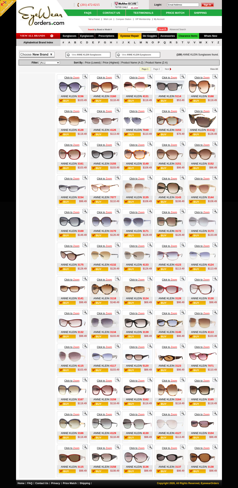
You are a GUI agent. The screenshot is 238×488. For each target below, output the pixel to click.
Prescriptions (106, 36)
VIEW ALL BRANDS (32, 35)
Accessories (167, 36)
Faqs (87, 12)
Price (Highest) (111, 62)
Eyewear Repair (130, 36)
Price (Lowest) (93, 62)
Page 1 (145, 69)
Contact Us (41, 483)
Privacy (55, 483)
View (86, 55)
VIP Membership (143, 19)
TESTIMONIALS (143, 12)
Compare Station (124, 19)
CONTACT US (111, 12)
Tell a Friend (94, 19)
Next (167, 69)
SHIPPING (200, 12)
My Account (159, 19)
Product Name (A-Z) (132, 62)
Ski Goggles (150, 36)
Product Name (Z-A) (156, 62)
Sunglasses (70, 36)
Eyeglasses (87, 36)
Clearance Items (188, 36)
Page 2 (156, 69)
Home (21, 483)
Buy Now (66, 102)
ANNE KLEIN (69, 96)
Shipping (85, 483)
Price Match (70, 483)
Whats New (210, 36)
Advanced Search (178, 29)
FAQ (30, 483)
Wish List (107, 19)
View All (214, 69)
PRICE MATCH (175, 12)
